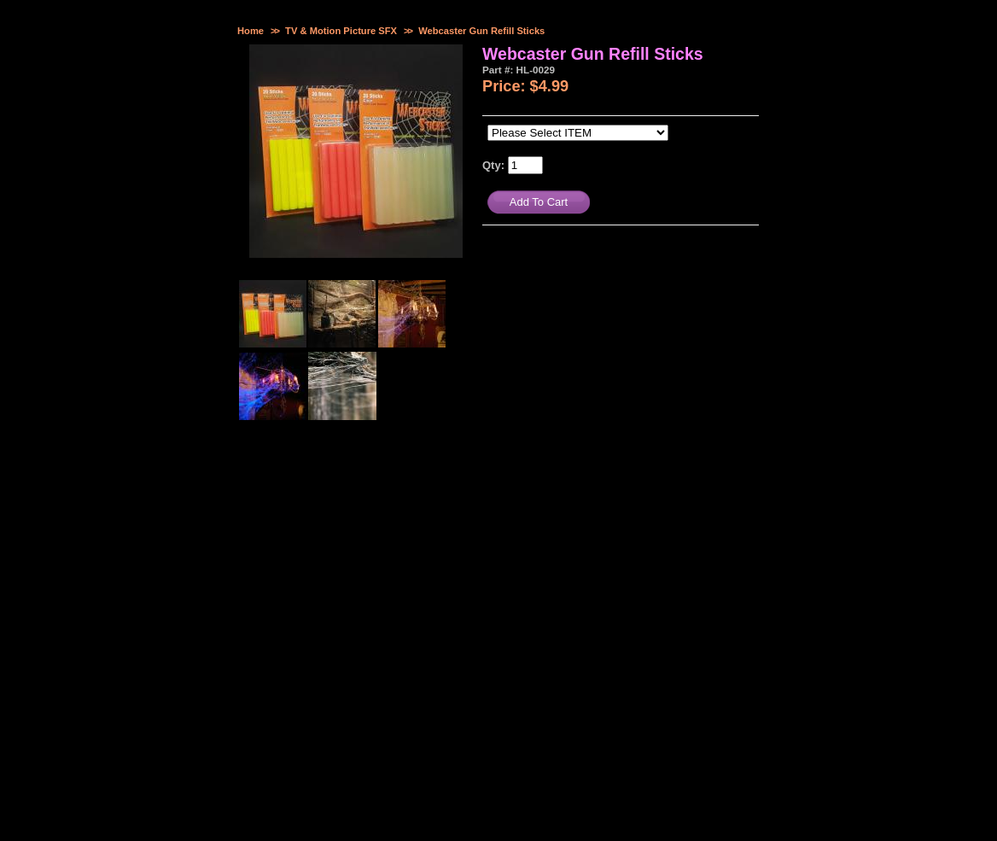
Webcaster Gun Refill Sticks (481, 31)
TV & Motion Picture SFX (341, 31)
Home (250, 31)
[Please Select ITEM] (577, 133)
